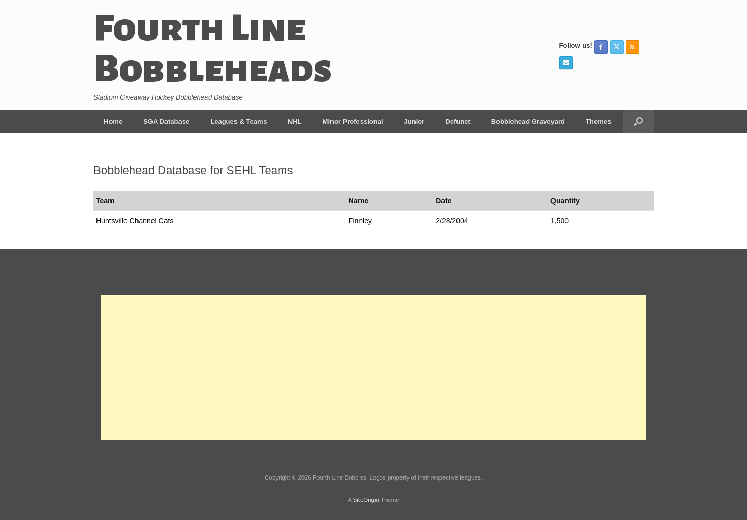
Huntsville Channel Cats (134, 221)
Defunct (457, 121)
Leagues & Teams (238, 121)
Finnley (360, 221)
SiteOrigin (366, 500)
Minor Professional (353, 121)
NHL (295, 121)
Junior (414, 121)
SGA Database (166, 121)
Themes (598, 121)
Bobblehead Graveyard (528, 121)
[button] (638, 121)
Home (113, 121)
